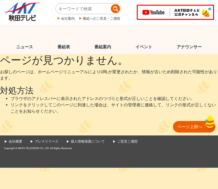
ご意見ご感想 (127, 141)
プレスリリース (46, 141)
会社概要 (15, 141)
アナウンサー (189, 46)
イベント (143, 46)
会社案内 (68, 18)
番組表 (63, 46)
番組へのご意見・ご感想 (101, 18)
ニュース (24, 46)
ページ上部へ (189, 126)
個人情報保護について (88, 141)
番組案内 (102, 46)
